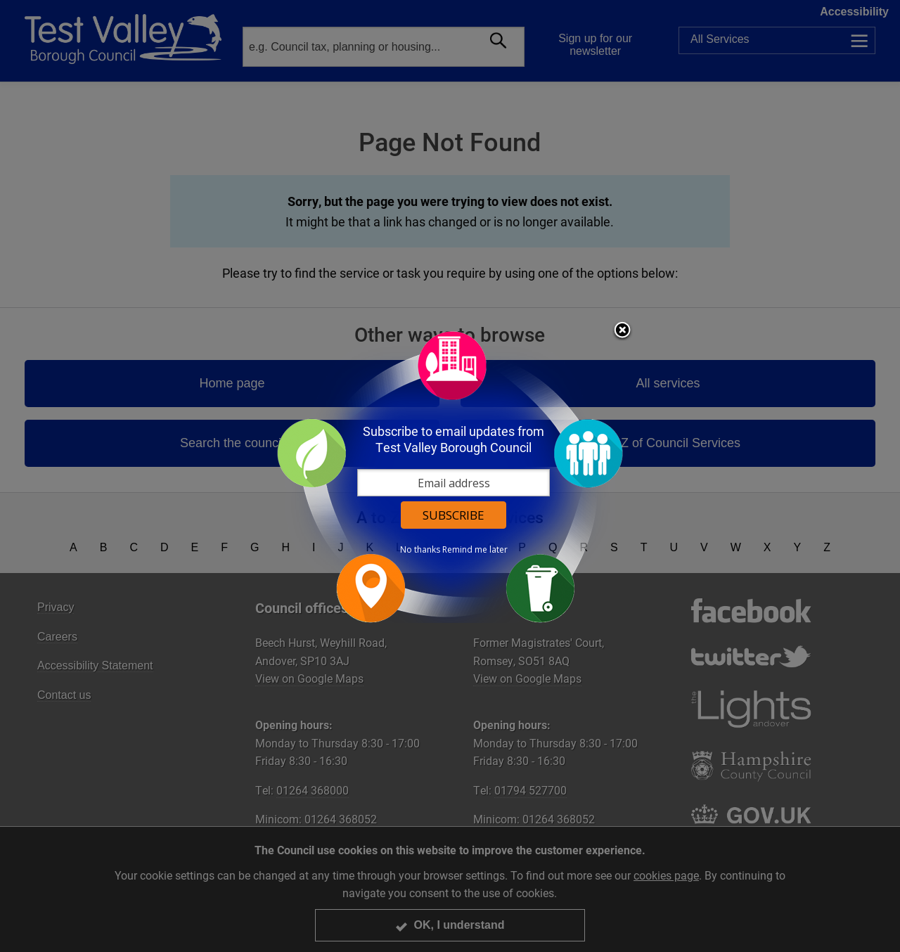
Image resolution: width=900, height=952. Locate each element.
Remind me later (475, 549)
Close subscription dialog (622, 331)
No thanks (420, 549)
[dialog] (450, 476)
